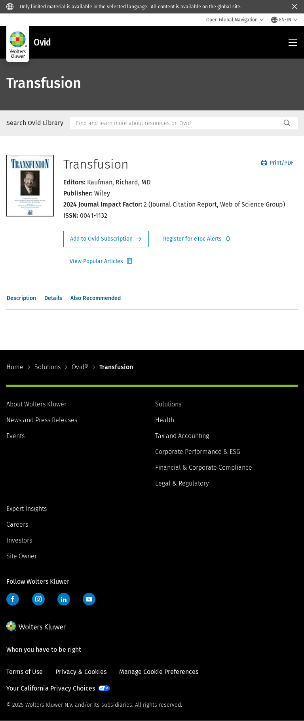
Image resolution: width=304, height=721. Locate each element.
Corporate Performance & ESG (197, 451)
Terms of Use (24, 671)
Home (14, 367)
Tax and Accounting (182, 436)
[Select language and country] (284, 19)
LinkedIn (63, 599)
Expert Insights (26, 508)
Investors (19, 540)
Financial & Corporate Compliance (203, 467)
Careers (17, 524)
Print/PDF (277, 162)
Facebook (12, 599)
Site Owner (21, 556)
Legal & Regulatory (182, 483)
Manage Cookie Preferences (158, 671)
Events (15, 436)
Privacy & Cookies (80, 671)
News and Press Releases (41, 420)
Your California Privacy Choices (50, 688)
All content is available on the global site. (196, 6)
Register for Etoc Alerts (197, 239)
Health (164, 420)
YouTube (89, 599)
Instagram (38, 599)
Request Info (106, 239)
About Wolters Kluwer (36, 404)
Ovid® (80, 367)
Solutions (47, 367)
